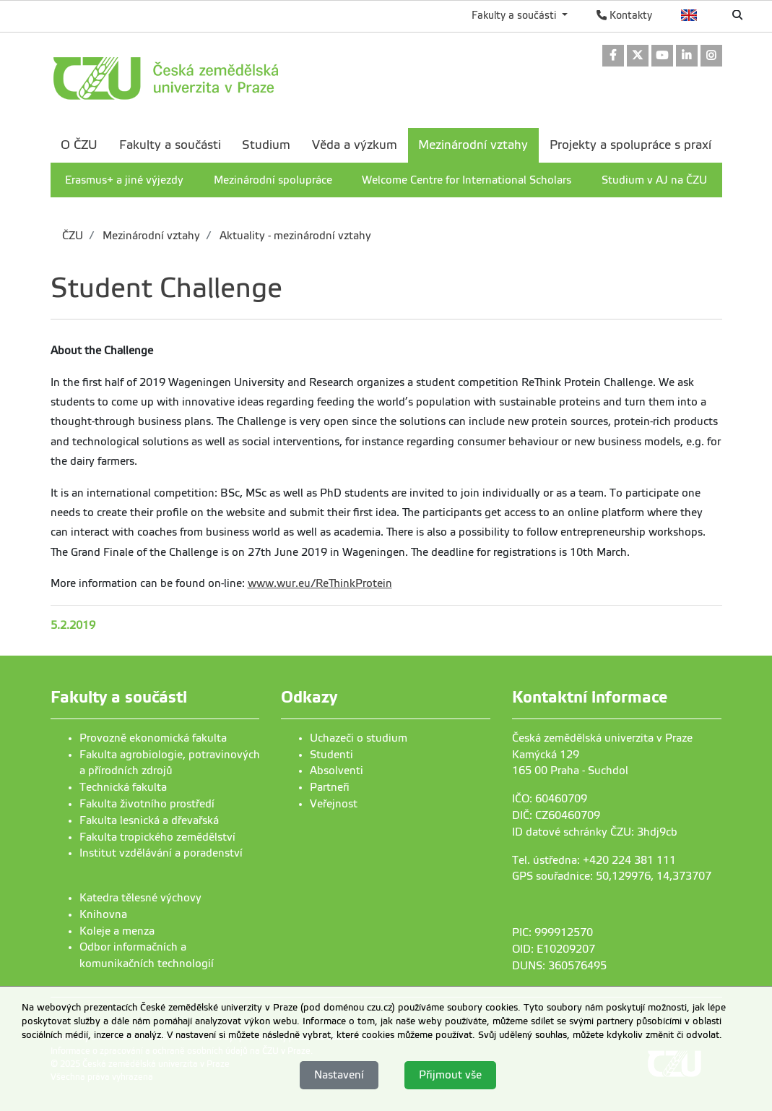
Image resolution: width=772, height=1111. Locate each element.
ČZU (72, 235)
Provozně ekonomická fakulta (153, 738)
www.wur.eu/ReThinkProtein (320, 583)
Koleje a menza (117, 931)
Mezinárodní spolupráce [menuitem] (273, 180)
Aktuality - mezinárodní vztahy (294, 235)
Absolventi (336, 770)
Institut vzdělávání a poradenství (161, 853)
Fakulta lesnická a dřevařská (149, 820)
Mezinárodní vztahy (150, 235)
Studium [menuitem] (266, 145)
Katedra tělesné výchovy (140, 898)
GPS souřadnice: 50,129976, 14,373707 (611, 876)
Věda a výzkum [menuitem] (354, 145)
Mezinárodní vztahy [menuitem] (473, 145)
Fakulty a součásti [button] (515, 15)
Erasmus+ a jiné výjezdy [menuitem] (124, 180)
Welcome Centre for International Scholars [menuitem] (466, 180)
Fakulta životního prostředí (146, 804)
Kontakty (624, 15)
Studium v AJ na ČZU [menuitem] (654, 180)
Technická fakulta (123, 787)
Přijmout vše (450, 1075)
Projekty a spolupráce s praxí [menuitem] (630, 145)
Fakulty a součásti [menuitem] (170, 145)
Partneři (330, 787)
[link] (613, 56)
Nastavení (339, 1075)
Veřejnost (333, 804)
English (689, 15)
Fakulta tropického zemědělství (157, 837)
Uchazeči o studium (358, 738)
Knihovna (103, 914)
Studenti (331, 754)
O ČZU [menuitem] (79, 145)
